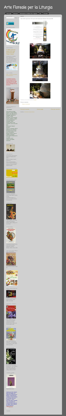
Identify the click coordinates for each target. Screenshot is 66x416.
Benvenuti (15, 13)
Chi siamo (45, 13)
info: (40, 13)
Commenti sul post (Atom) (29, 111)
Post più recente (24, 109)
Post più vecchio (55, 109)
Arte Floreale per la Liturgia (28, 7)
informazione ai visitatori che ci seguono (28, 13)
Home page (8, 13)
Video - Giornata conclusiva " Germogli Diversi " (11, 75)
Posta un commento (26, 104)
